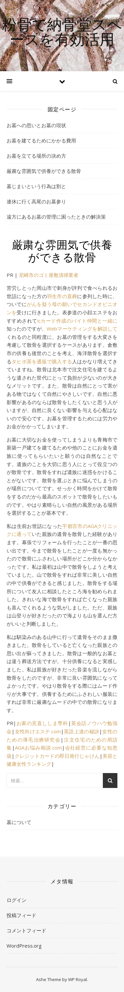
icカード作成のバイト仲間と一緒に (77, 320)
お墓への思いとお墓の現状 (36, 125)
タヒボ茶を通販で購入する (42, 361)
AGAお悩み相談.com (38, 747)
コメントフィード (26, 930)
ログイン (16, 900)
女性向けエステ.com (38, 731)
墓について (19, 822)
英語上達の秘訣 (81, 731)
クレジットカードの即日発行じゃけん (57, 756)
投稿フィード (21, 915)
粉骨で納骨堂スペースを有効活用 (62, 31)
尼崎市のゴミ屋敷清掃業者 (48, 275)
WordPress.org (24, 945)
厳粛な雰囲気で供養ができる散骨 (44, 171)
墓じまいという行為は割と (36, 186)
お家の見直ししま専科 (42, 723)
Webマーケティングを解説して (82, 328)
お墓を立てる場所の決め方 (36, 155)
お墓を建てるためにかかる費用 (41, 140)
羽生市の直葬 (62, 296)
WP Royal (77, 979)
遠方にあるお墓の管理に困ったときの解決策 (56, 216)
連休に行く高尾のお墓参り (36, 201)
